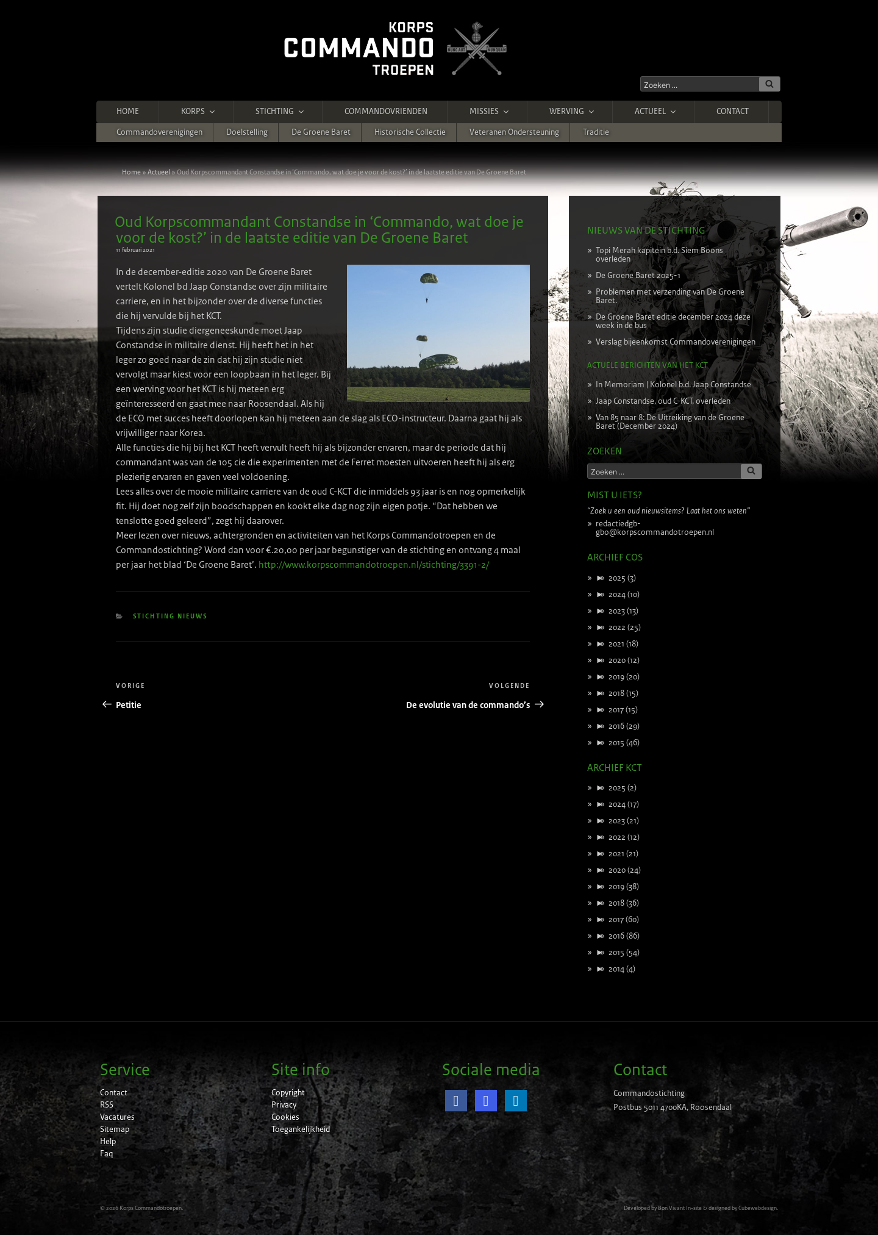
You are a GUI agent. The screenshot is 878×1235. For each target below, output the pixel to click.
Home (127, 111)
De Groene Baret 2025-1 (638, 275)
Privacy (283, 1105)
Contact (732, 111)
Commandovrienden (385, 111)
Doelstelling (247, 132)
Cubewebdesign (757, 1208)
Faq (106, 1154)
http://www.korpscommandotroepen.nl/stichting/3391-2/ (374, 565)
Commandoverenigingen (159, 132)
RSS (106, 1105)
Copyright (288, 1093)
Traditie (596, 132)
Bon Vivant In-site (680, 1208)
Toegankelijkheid (300, 1129)
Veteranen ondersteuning (514, 132)
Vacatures (117, 1117)
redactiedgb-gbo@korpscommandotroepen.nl (655, 528)
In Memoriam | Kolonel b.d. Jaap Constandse (673, 385)
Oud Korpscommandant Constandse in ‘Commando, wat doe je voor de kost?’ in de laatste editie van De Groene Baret (319, 230)
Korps (198, 111)
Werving (572, 111)
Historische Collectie (410, 132)
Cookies (285, 1117)
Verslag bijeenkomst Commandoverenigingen (675, 342)
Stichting (280, 111)
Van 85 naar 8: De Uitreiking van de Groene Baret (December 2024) (670, 422)
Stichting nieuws (171, 616)
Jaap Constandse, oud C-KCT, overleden (663, 401)
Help (108, 1141)
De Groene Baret (321, 132)
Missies (489, 111)
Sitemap (114, 1129)
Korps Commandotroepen (151, 1208)
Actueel (656, 111)
